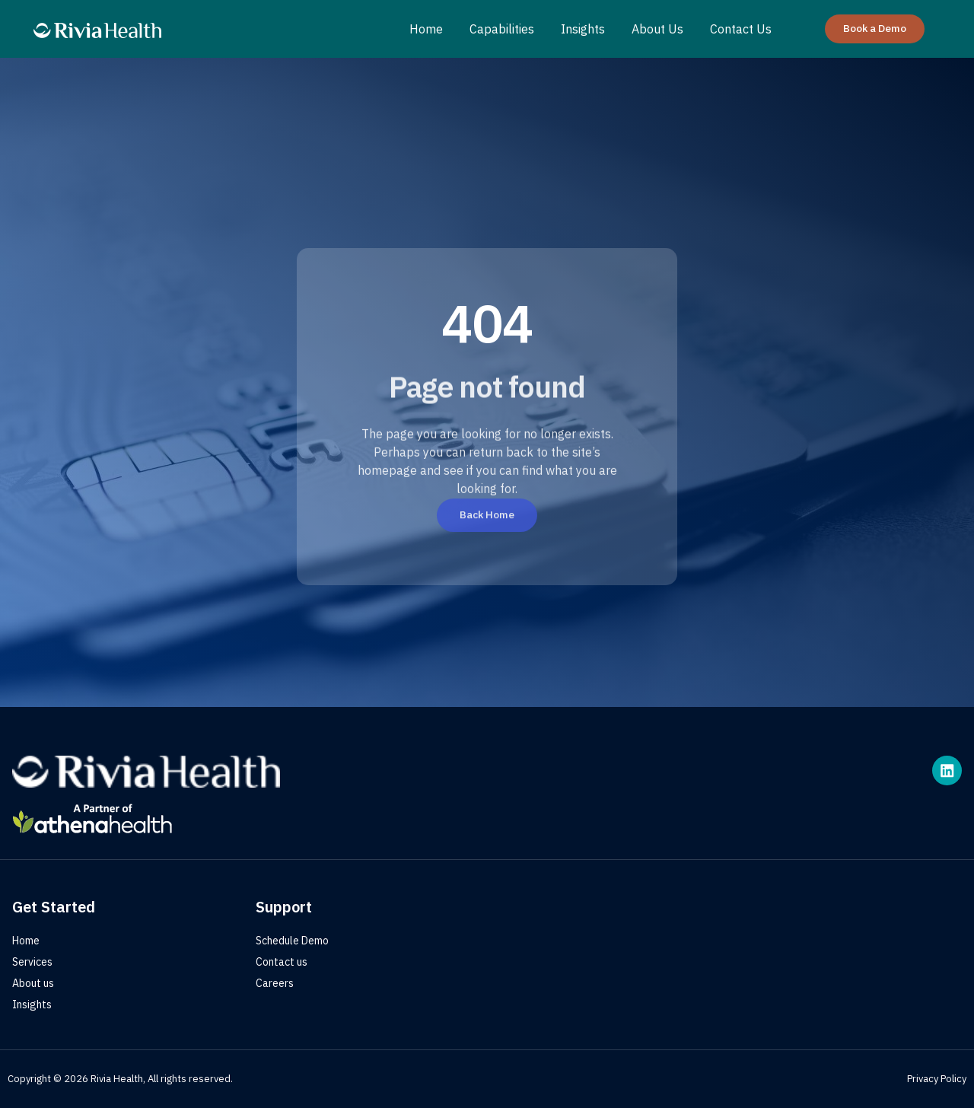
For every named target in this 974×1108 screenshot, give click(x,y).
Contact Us (741, 29)
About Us (657, 29)
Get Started (53, 906)
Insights (583, 29)
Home (426, 29)
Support (284, 906)
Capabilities (501, 29)
